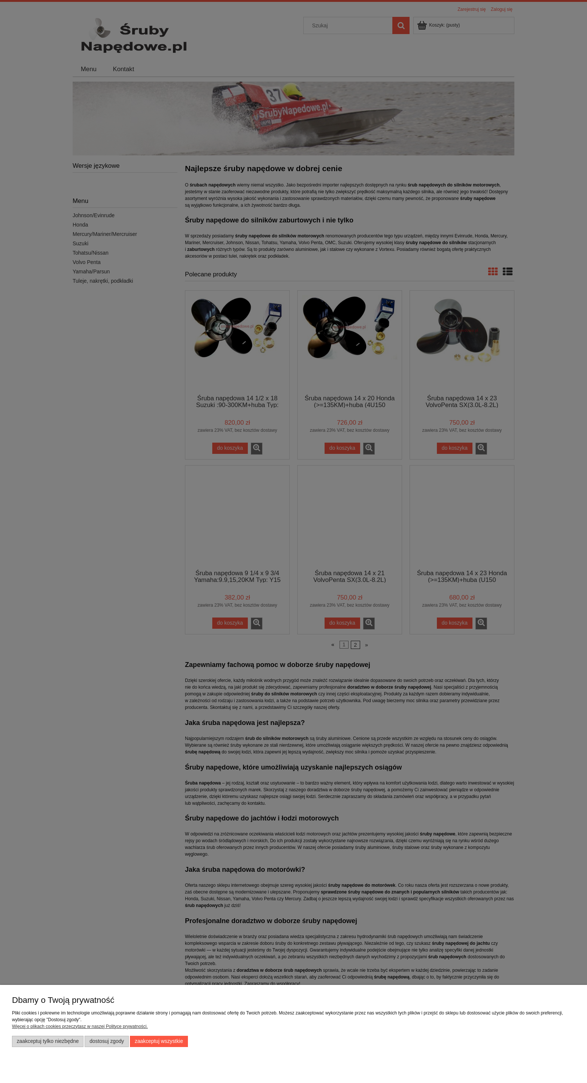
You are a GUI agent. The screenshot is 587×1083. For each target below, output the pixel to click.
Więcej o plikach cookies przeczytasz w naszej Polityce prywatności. (80, 1026)
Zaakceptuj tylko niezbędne (48, 1041)
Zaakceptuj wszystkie (159, 1041)
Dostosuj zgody (106, 1041)
